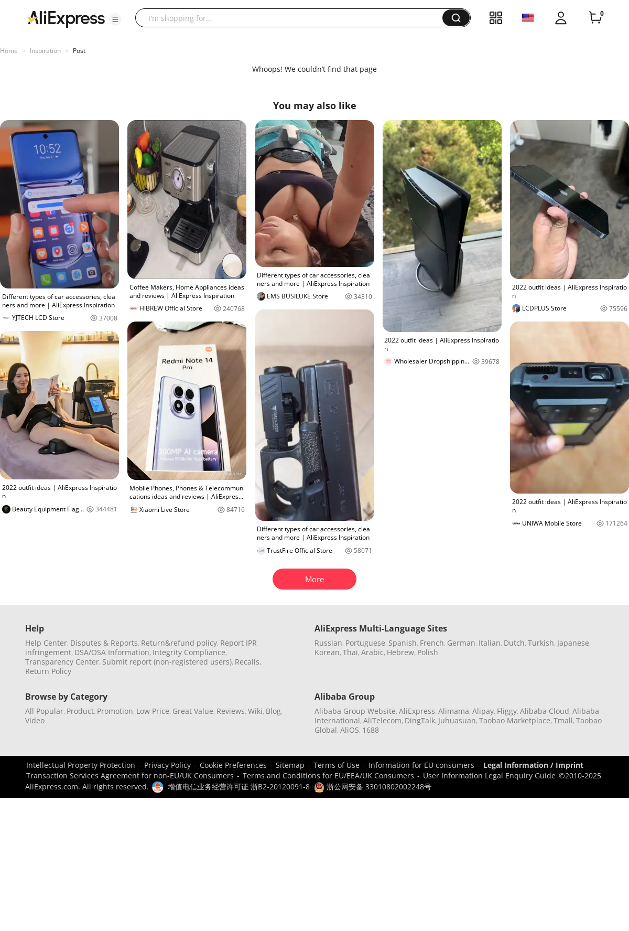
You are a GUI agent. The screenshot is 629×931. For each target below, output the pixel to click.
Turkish (541, 643)
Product (80, 711)
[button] (115, 19)
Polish (427, 652)
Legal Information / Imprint (533, 765)
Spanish (402, 643)
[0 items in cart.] (595, 17)
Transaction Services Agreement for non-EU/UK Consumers (130, 775)
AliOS (349, 730)
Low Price (152, 711)
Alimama (453, 711)
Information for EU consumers (421, 765)
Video (35, 720)
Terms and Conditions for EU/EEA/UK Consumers (328, 775)
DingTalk (420, 720)
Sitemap (290, 765)
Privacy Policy (167, 765)
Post (79, 50)
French (432, 643)
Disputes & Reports (104, 643)
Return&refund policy (179, 643)
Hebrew (400, 652)
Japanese (573, 643)
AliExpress (417, 711)
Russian (328, 643)
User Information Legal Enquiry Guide (489, 775)
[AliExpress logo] (66, 18)
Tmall (563, 720)
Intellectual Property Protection (80, 765)
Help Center (46, 643)
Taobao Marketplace (514, 720)
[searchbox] (292, 18)
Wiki (255, 711)
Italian (490, 643)
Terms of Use (336, 765)
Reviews (230, 711)
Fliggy (507, 711)
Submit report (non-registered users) (167, 662)
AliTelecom (382, 720)
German (461, 643)
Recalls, (248, 662)
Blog (273, 711)
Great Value (192, 711)
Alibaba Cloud (544, 711)
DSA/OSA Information (111, 652)
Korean (327, 652)
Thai (350, 652)
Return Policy (48, 671)
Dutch (514, 643)
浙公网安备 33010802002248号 (372, 786)
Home (9, 50)
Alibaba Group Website (355, 711)
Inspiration (45, 50)
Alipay (483, 711)
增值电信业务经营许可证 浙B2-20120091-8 (239, 786)
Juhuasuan (457, 720)
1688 (370, 730)
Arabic (372, 652)
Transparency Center (62, 662)
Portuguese (365, 643)
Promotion (115, 711)
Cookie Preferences (233, 765)
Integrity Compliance (189, 652)
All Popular (44, 711)
